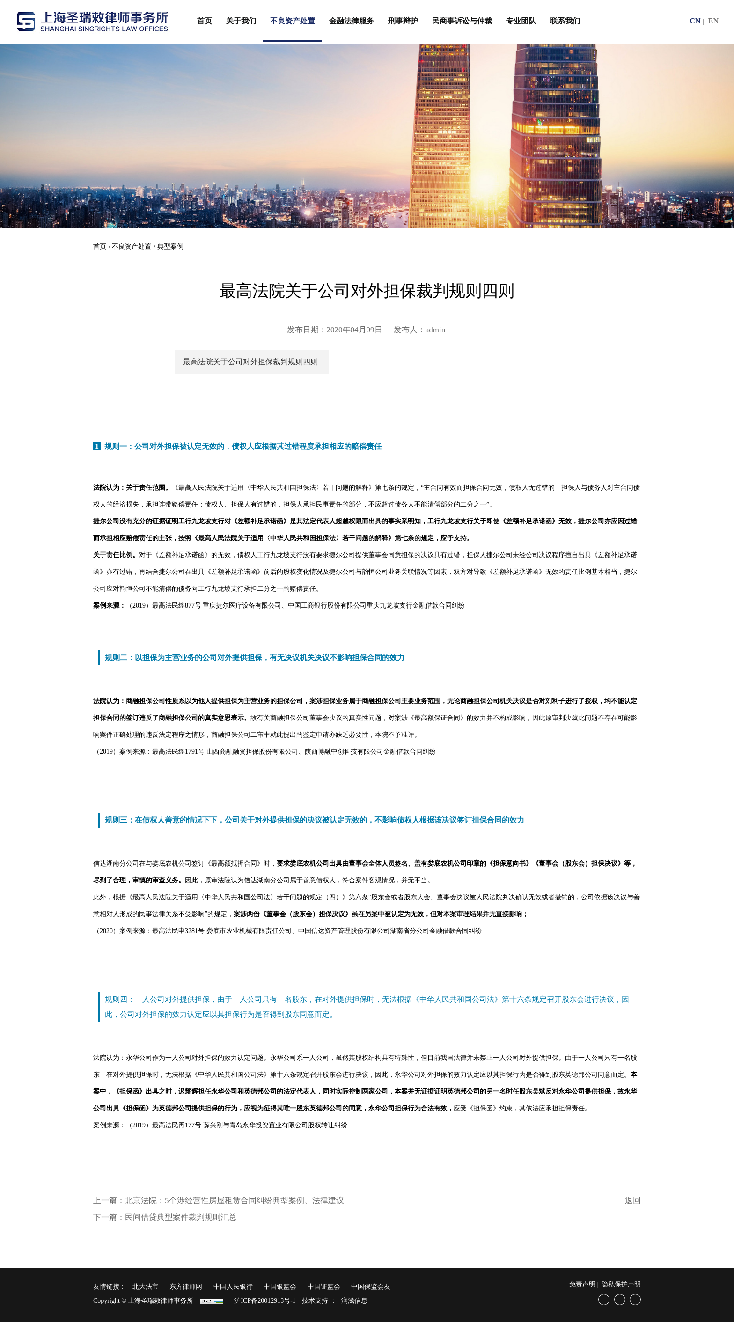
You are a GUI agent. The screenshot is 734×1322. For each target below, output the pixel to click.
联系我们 (565, 21)
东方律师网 (185, 1286)
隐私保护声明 (621, 1284)
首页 (204, 21)
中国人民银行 (233, 1286)
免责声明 (582, 1284)
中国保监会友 (370, 1286)
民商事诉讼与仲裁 (462, 21)
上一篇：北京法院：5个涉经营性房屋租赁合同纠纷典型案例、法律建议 (218, 1200)
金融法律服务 (351, 21)
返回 (633, 1200)
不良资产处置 (292, 21)
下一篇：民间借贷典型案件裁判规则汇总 (164, 1217)
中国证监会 (324, 1286)
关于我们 (241, 21)
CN (695, 21)
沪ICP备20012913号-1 (264, 1300)
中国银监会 (280, 1286)
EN (713, 21)
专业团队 (521, 21)
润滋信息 (354, 1300)
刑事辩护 (403, 21)
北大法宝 (145, 1286)
